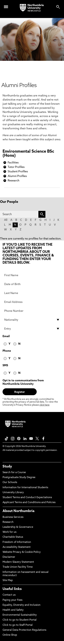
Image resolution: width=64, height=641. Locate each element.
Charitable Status (13, 537)
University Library (13, 492)
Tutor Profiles (16, 167)
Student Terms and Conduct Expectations (27, 497)
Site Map (8, 580)
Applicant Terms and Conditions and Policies (29, 502)
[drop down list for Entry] (32, 328)
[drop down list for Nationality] (32, 319)
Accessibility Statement (17, 547)
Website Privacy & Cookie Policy (22, 552)
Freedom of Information (17, 542)
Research (13, 180)
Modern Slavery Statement (18, 562)
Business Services (13, 517)
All (5, 220)
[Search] (19, 214)
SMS (5, 365)
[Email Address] (32, 302)
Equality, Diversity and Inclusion (21, 605)
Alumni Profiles (17, 176)
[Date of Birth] (32, 284)
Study (7, 466)
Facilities (13, 162)
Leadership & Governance (18, 527)
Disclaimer (9, 557)
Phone (7, 351)
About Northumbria (18, 511)
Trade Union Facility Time (18, 567)
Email (6, 336)
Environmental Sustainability (20, 615)
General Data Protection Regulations (24, 630)
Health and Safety (13, 610)
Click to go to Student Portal (20, 620)
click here (44, 405)
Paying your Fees (12, 600)
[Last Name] (32, 293)
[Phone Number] (32, 310)
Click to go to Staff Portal (18, 625)
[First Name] (32, 275)
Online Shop (10, 635)
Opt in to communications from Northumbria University (23, 382)
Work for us (9, 532)
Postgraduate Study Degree (19, 477)
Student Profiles (18, 171)
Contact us (9, 595)
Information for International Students (25, 487)
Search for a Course (14, 472)
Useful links (12, 589)
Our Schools (10, 482)
